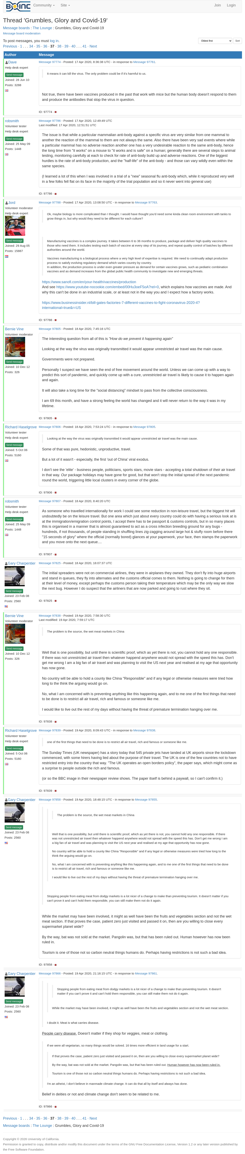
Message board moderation (21, 33)
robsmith (12, 121)
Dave (12, 62)
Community (44, 5)
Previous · (11, 46)
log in (54, 41)
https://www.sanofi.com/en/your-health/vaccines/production (89, 282)
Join (217, 5)
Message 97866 (50, 973)
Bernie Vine (14, 329)
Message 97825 (50, 563)
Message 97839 (50, 730)
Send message (14, 74)
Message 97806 (50, 426)
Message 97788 (50, 202)
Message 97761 (144, 62)
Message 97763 (146, 202)
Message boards (16, 28)
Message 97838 (50, 615)
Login (231, 5)
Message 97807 (50, 501)
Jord (11, 203)
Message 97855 (146, 799)
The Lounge (42, 28)
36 (45, 46)
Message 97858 (50, 799)
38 (59, 46)
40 (73, 46)
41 (84, 46)
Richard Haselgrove (21, 427)
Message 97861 (146, 973)
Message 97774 (50, 62)
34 (31, 46)
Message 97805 (50, 328)
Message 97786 (50, 120)
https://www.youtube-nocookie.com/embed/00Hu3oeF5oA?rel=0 (107, 287)
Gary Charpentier (22, 563)
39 (66, 46)
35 (38, 46)
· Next (92, 46)
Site (65, 5)
